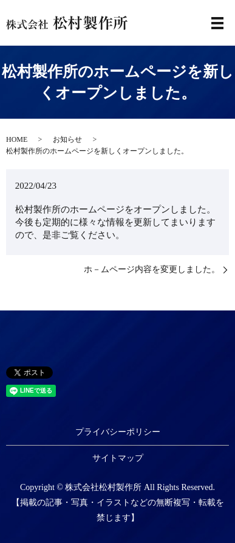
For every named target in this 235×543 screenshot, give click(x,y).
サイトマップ (117, 458)
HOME (16, 139)
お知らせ (67, 139)
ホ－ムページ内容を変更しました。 (152, 269)
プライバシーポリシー (117, 431)
